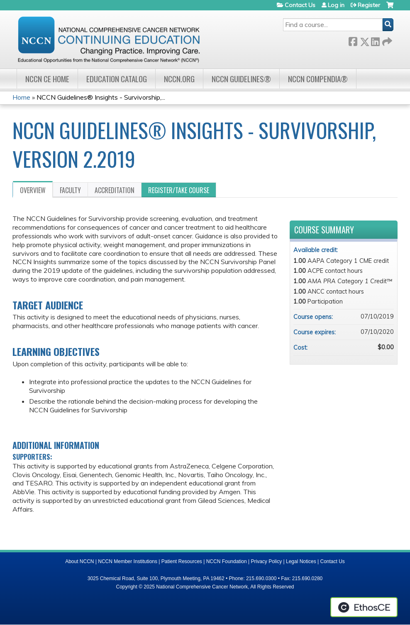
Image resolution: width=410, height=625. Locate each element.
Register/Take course (178, 190)
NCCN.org (179, 79)
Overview (33, 190)
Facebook (353, 40)
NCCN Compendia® (318, 79)
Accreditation (114, 190)
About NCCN (79, 561)
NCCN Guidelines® (241, 79)
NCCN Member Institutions (127, 561)
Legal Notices (301, 561)
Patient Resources (181, 561)
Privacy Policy (266, 561)
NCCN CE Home (47, 79)
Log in (336, 5)
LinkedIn (375, 40)
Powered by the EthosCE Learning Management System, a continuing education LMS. (364, 607)
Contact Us (300, 5)
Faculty (70, 190)
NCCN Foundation (226, 561)
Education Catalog (116, 79)
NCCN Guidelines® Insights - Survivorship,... (101, 97)
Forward (386, 40)
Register (369, 5)
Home (21, 97)
